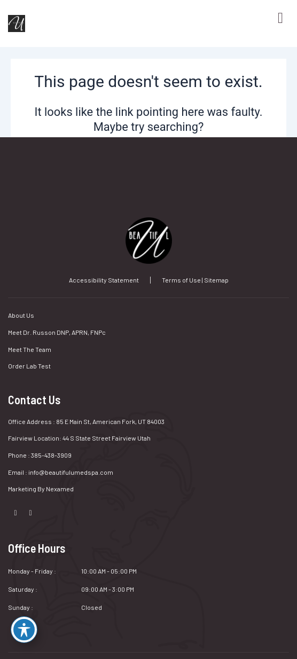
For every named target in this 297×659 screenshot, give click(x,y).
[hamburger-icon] (275, 18)
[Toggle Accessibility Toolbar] (24, 629)
